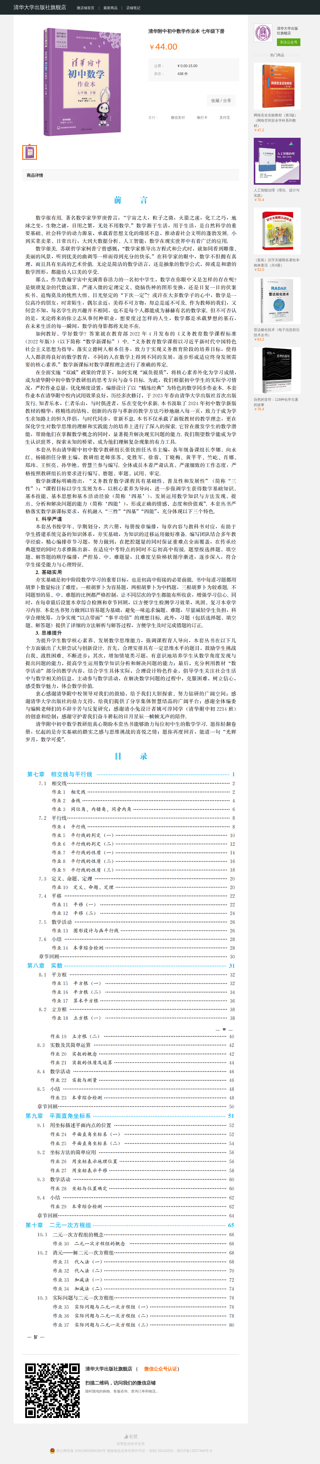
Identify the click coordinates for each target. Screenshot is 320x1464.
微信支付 (175, 117)
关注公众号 (288, 42)
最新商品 (110, 8)
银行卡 (199, 117)
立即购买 (174, 99)
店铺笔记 (133, 8)
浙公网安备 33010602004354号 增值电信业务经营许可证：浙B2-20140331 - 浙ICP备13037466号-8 (134, 1451)
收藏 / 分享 (221, 100)
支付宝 (221, 117)
